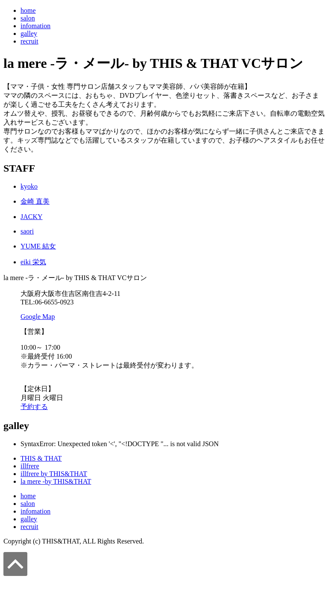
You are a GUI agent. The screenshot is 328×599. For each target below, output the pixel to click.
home (28, 10)
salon (27, 18)
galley (28, 33)
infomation (35, 25)
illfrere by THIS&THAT (53, 473)
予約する (34, 406)
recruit (29, 41)
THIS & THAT (41, 458)
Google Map (37, 316)
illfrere (29, 466)
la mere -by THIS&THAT (55, 481)
